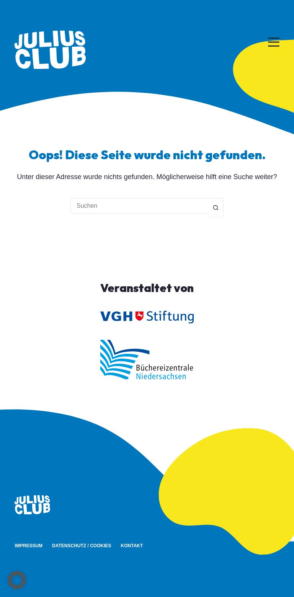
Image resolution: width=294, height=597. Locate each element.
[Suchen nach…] (139, 206)
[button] (17, 580)
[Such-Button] (216, 207)
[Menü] (273, 42)
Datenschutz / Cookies (81, 545)
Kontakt (132, 545)
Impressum (28, 545)
